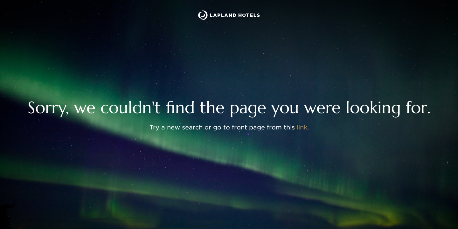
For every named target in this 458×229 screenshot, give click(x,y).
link (302, 127)
